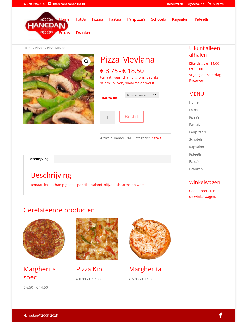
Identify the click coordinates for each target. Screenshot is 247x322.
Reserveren (175, 4)
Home (64, 20)
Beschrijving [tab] (38, 159)
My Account (195, 4)
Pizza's (39, 47)
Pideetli (201, 20)
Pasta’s (115, 20)
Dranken (83, 33)
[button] (86, 61)
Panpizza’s (136, 20)
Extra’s (64, 33)
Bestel (131, 116)
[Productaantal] (107, 117)
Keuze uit (109, 98)
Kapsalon (180, 20)
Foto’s (81, 20)
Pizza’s (97, 20)
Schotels (158, 20)
